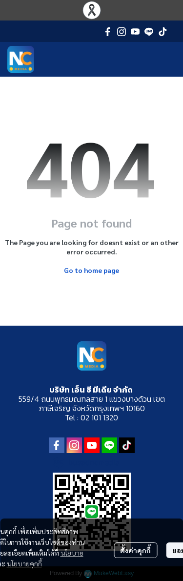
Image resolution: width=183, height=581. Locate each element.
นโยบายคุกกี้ (24, 563)
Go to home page (91, 270)
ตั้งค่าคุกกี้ (135, 550)
